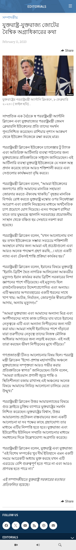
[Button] (67, 50)
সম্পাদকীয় (10, 18)
